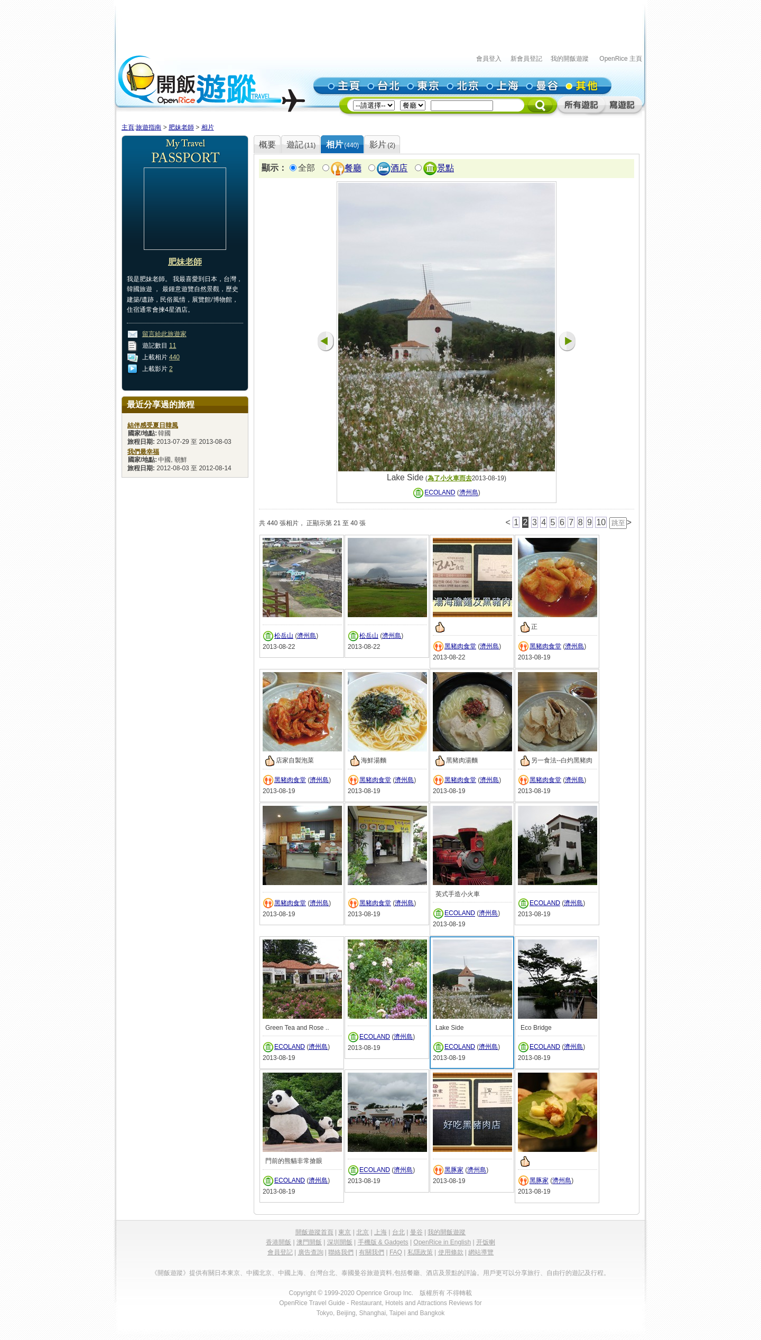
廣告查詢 (310, 1252)
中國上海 (290, 1273)
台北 (398, 1232)
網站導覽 (481, 1252)
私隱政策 (420, 1252)
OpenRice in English (442, 1242)
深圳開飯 (339, 1242)
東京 (344, 1232)
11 (172, 345)
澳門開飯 (309, 1242)
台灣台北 (322, 1273)
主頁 (128, 127)
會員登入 (489, 58)
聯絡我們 (341, 1252)
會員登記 (280, 1252)
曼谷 (416, 1232)
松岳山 (283, 635)
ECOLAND (439, 493)
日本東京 (227, 1273)
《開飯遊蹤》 (170, 1273)
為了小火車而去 (450, 478)
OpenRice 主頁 (620, 58)
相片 (207, 127)
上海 (380, 1232)
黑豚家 (453, 1170)
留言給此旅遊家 (164, 334)
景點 (445, 168)
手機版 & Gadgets (383, 1242)
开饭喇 (485, 1242)
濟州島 (468, 493)
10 (601, 522)
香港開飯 (278, 1242)
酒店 (399, 168)
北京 (362, 1232)
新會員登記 (526, 58)
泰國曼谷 (354, 1273)
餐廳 (353, 168)
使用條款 (450, 1252)
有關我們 (371, 1252)
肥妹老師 (181, 127)
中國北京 (259, 1273)
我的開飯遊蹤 (570, 58)
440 (174, 357)
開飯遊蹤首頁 (314, 1232)
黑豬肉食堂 (460, 646)
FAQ (395, 1252)
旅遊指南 (148, 127)
